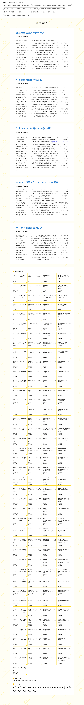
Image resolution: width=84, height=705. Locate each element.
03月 (70, 687)
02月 (15, 687)
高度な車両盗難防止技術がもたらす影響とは (16, 15)
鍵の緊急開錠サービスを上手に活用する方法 (43, 12)
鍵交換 (34, 680)
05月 (60, 687)
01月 (20, 687)
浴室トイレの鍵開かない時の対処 (33, 128)
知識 (27, 680)
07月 (50, 687)
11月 (30, 687)
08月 (45, 687)
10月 (35, 687)
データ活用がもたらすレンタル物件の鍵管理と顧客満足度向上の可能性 (51, 5)
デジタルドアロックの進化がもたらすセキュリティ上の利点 (21, 9)
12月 (25, 687)
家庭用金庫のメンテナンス (30, 32)
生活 (23, 680)
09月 (40, 687)
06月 (55, 687)
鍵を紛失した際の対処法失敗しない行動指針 (16, 5)
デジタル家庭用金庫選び (29, 227)
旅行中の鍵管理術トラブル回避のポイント (16, 12)
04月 (65, 687)
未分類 (18, 680)
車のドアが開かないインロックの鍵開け (37, 182)
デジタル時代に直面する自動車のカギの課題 (52, 9)
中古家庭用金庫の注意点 (29, 79)
